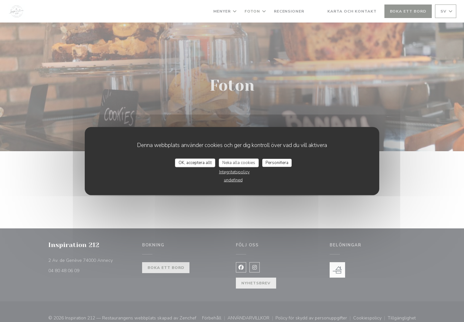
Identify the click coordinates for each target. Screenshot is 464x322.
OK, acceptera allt (195, 162)
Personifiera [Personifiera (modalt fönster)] (277, 162)
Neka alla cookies (238, 162)
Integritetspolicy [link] (234, 172)
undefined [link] (233, 180)
